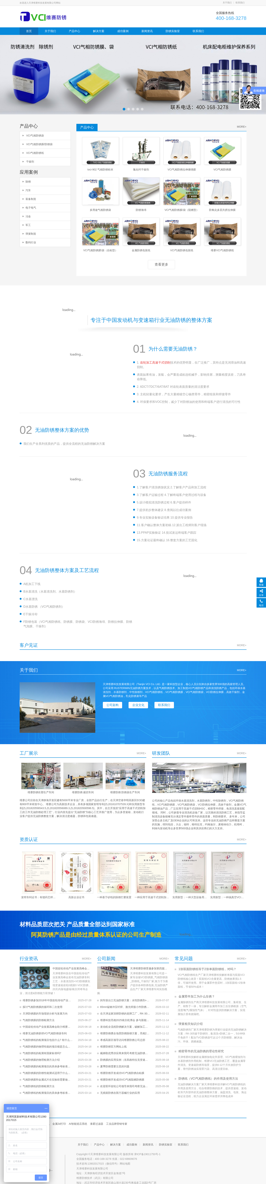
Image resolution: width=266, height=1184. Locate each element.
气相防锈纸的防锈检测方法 (38, 1082)
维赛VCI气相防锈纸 (222, 250)
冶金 (27, 216)
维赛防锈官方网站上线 (113, 1042)
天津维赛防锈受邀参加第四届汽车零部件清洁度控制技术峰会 (148, 968)
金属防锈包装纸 (141, 250)
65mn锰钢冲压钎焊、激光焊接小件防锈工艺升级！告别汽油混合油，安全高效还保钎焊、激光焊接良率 (125, 1002)
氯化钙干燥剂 (141, 169)
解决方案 (98, 31)
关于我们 (227, 2)
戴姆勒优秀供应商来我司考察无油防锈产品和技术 (125, 1049)
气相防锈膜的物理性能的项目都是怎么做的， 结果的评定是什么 (48, 1042)
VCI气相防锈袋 (33, 135)
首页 (29, 31)
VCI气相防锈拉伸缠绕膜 (182, 169)
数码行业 (29, 242)
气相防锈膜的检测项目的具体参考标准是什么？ (48, 1062)
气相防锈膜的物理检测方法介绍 (41, 1055)
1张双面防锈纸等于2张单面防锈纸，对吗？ (207, 969)
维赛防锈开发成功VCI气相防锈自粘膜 (122, 1069)
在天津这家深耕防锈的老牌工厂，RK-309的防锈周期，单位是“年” (125, 1009)
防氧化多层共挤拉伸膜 (222, 209)
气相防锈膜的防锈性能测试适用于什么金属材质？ (48, 1069)
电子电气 (29, 207)
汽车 (27, 190)
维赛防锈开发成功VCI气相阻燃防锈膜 (122, 1075)
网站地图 (125, 1163)
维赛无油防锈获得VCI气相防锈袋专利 (45, 1029)
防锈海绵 (141, 209)
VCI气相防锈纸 (33, 152)
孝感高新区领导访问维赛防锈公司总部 (122, 1036)
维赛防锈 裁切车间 (83, 792)
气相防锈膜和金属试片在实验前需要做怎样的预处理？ (48, 1075)
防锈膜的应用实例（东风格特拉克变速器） (125, 1055)
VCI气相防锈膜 (222, 169)
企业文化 (139, 705)
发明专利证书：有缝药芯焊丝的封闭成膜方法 (38, 897)
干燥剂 (28, 161)
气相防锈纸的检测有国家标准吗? (42, 1049)
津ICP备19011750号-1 (147, 1154)
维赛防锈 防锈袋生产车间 (125, 792)
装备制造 (29, 198)
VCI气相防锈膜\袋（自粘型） (100, 250)
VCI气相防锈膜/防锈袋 (38, 144)
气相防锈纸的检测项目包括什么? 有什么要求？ (48, 1036)
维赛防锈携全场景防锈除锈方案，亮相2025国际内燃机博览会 (125, 1029)
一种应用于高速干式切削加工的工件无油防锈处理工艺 (152, 897)
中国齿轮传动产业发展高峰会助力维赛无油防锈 (71, 968)
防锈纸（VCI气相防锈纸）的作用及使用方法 (208, 1078)
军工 (27, 225)
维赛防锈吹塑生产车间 (40, 792)
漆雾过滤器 (96, 1123)
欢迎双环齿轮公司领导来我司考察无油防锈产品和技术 (125, 1082)
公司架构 (113, 705)
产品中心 (74, 31)
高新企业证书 (76, 897)
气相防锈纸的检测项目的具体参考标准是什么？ (48, 1088)
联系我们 (240, 2)
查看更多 (161, 264)
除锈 (27, 181)
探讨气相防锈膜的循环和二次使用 (42, 1002)
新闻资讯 (147, 31)
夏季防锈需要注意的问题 (114, 1062)
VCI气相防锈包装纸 (181, 250)
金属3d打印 (59, 1123)
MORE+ (241, 126)
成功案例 (123, 31)
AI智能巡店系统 (78, 1123)
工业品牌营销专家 (116, 1123)
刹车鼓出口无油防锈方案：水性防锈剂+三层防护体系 (125, 996)
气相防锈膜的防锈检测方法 (38, 1016)
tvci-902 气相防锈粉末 (100, 169)
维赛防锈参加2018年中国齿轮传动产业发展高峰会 (48, 996)
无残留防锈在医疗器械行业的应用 (120, 1088)
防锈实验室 (173, 31)
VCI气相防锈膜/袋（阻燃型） (181, 209)
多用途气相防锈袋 (100, 209)
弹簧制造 (29, 233)
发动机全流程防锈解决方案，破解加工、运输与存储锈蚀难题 (125, 1022)
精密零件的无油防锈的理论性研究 (201, 1051)
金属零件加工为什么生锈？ (196, 996)
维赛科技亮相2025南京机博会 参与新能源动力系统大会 (125, 1016)
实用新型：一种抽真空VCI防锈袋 (227, 897)
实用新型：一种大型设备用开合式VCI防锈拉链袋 (189, 897)
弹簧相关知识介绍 (190, 1023)
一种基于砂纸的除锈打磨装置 (114, 897)
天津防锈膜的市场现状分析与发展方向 (45, 1009)
